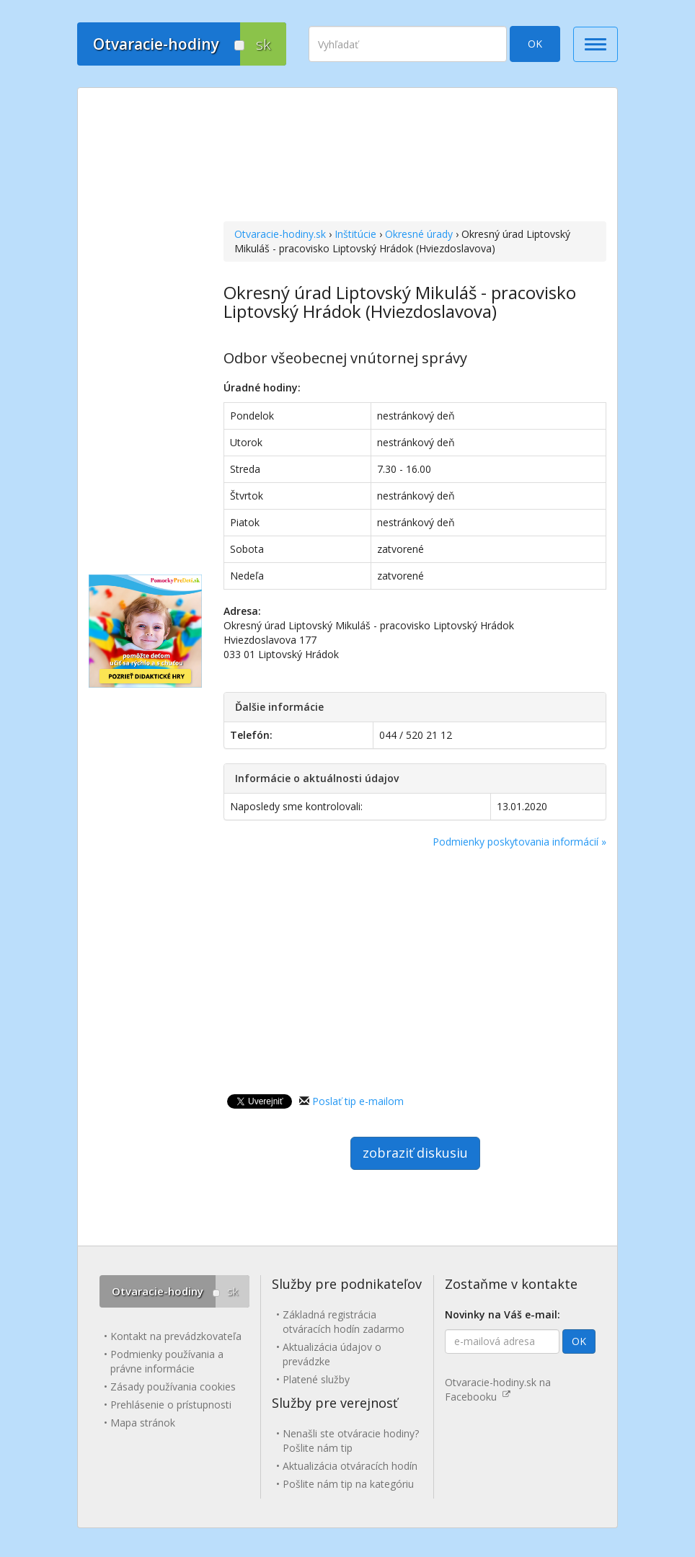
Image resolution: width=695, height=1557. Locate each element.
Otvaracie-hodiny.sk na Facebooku (498, 1389)
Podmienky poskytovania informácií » (519, 841)
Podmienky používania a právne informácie (166, 1361)
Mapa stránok (142, 1422)
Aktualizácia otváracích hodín (350, 1466)
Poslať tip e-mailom (358, 1101)
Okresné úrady (419, 234)
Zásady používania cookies (173, 1386)
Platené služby (316, 1379)
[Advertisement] (414, 156)
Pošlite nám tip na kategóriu (348, 1484)
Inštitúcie (355, 234)
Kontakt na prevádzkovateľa (176, 1336)
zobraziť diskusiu (415, 1152)
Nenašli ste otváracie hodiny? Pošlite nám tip (351, 1441)
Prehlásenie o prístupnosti (170, 1404)
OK (535, 43)
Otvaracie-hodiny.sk (280, 234)
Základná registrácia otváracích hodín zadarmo (343, 1322)
